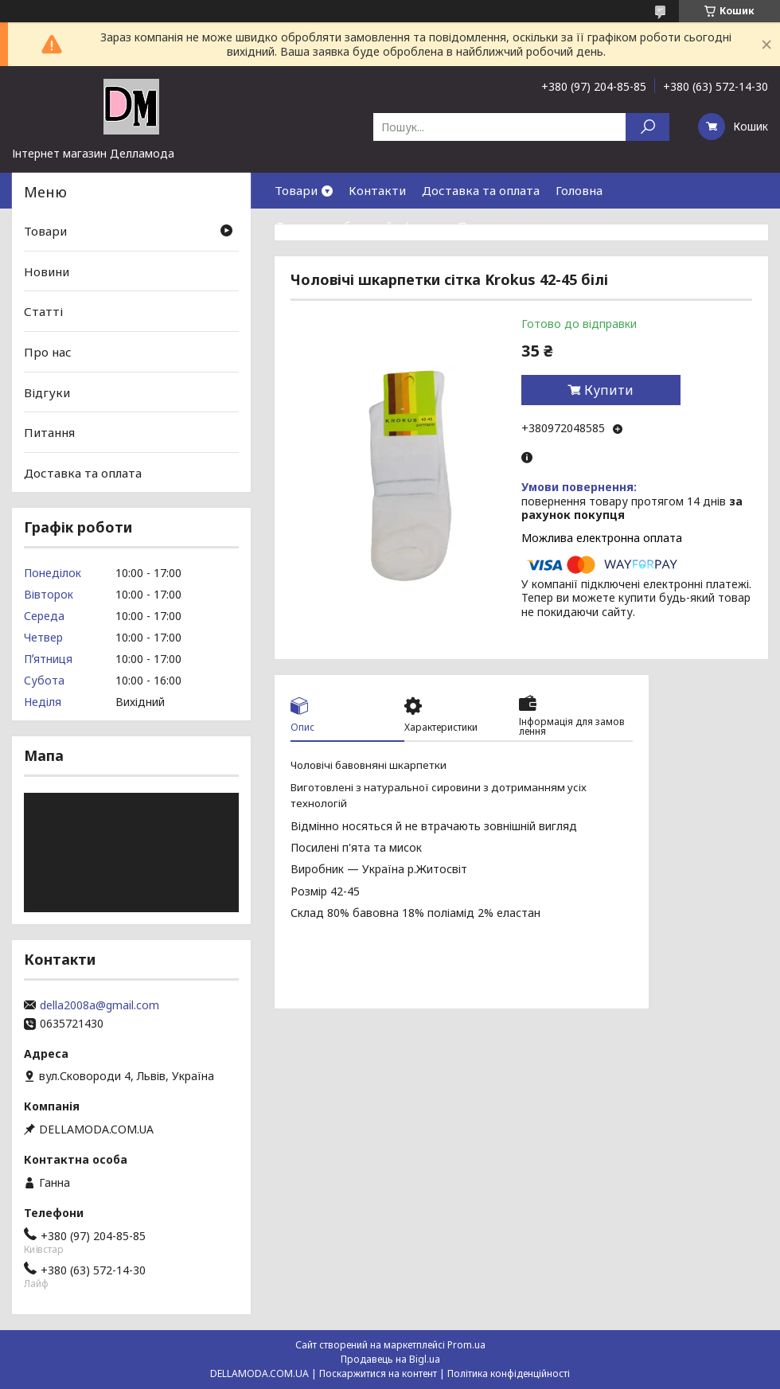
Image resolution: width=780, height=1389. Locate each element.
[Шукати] (647, 127)
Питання (49, 432)
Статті (43, 311)
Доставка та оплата (481, 190)
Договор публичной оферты (358, 226)
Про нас (481, 226)
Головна (579, 190)
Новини (46, 271)
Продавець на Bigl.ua (390, 1359)
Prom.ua (466, 1345)
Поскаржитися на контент (378, 1373)
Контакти (377, 190)
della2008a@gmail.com (99, 1005)
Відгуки (47, 392)
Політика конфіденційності (508, 1373)
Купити (609, 390)
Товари (296, 190)
